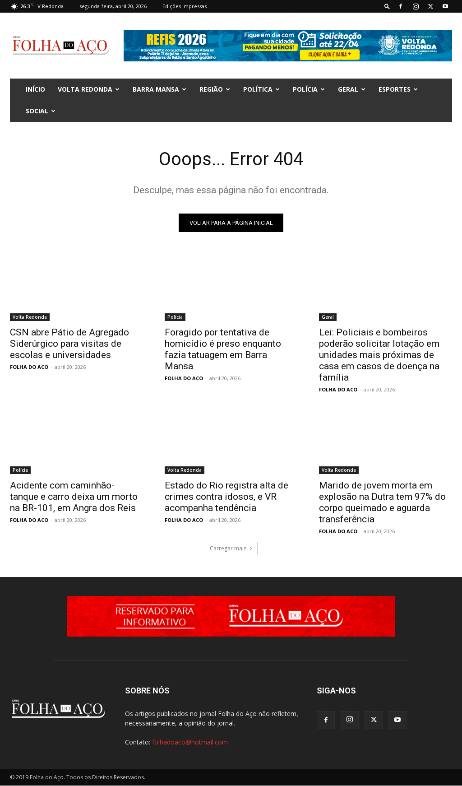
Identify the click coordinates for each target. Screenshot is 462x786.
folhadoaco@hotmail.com (190, 742)
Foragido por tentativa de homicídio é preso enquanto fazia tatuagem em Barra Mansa (223, 349)
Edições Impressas (184, 6)
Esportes (398, 89)
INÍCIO (35, 89)
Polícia (309, 89)
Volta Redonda (89, 89)
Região (214, 89)
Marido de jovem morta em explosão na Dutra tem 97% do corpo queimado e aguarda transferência (382, 502)
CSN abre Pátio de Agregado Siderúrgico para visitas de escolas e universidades (69, 343)
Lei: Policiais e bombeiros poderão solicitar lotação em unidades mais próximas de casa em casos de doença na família (379, 355)
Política (261, 89)
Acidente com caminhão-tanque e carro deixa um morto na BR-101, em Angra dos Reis (74, 496)
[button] (387, 6)
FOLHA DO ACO (29, 366)
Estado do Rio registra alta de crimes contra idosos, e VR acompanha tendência (226, 496)
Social (40, 111)
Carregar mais (231, 548)
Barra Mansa (159, 89)
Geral (351, 89)
